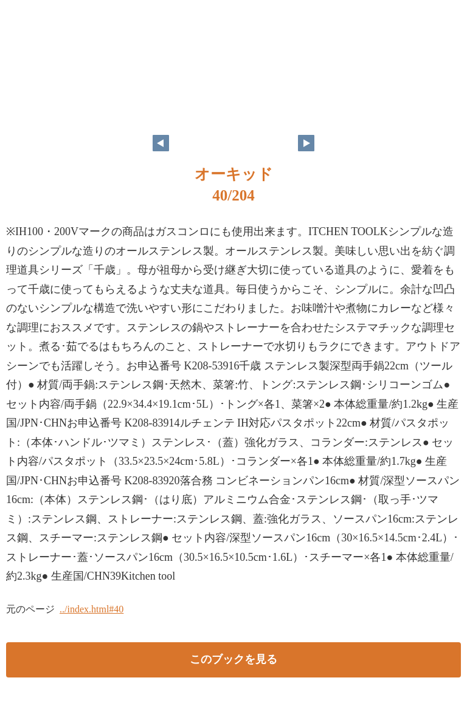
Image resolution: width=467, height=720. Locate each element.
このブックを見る (233, 659)
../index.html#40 (91, 609)
